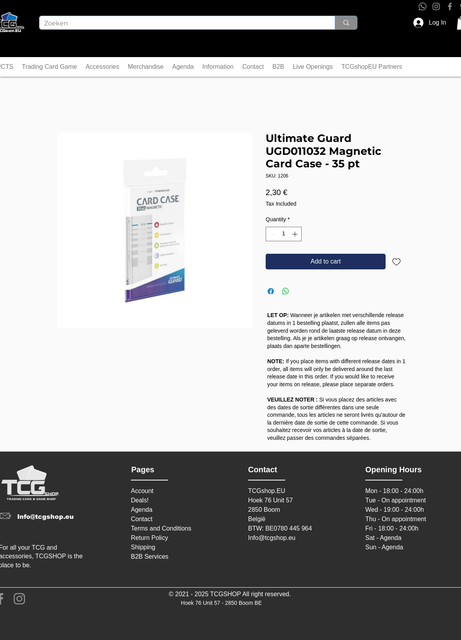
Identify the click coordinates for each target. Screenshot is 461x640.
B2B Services (149, 556)
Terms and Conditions (161, 528)
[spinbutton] (284, 234)
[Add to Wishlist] (396, 261)
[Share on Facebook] (270, 291)
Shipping (143, 547)
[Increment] (295, 234)
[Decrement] (272, 234)
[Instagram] (436, 6)
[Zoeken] (181, 23)
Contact (141, 519)
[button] (49, 66)
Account (142, 491)
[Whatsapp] (422, 6)
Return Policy (149, 537)
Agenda (141, 509)
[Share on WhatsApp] (285, 291)
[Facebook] (450, 6)
